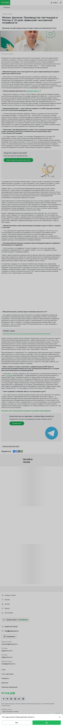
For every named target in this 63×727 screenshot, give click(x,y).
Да (47, 723)
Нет (16, 723)
